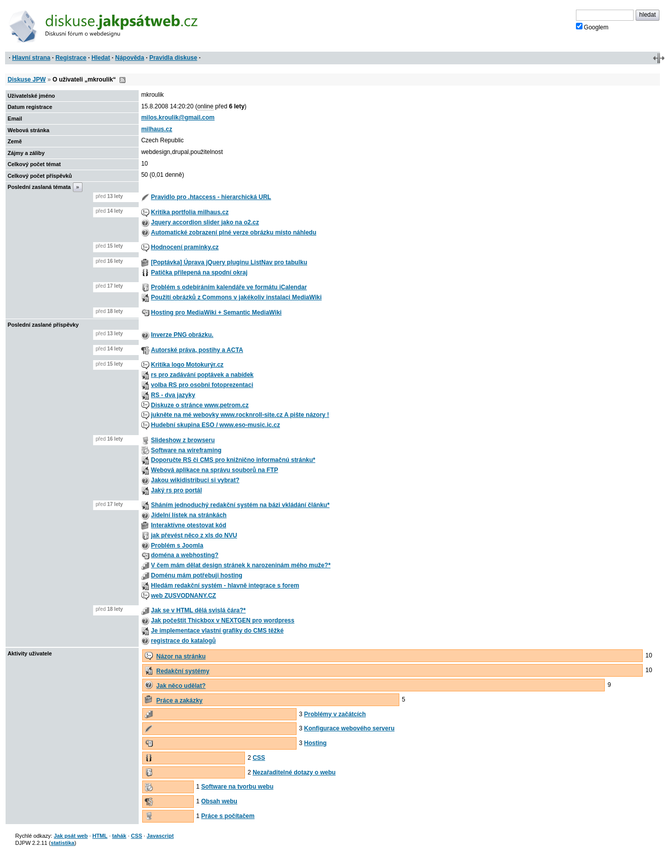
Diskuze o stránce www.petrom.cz (199, 405)
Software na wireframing (186, 450)
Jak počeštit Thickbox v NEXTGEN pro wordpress (222, 620)
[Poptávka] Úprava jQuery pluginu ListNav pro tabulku (229, 262)
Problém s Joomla (177, 545)
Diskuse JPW (27, 79)
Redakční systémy (183, 671)
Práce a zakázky (179, 700)
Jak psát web (71, 836)
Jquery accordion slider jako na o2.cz (205, 222)
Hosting (315, 743)
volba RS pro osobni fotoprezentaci (202, 384)
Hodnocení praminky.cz (185, 247)
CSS (259, 757)
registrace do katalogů (183, 640)
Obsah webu (219, 801)
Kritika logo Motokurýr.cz (187, 364)
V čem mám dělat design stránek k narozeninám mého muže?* (240, 565)
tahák (119, 836)
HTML (99, 836)
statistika (62, 843)
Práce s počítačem (228, 816)
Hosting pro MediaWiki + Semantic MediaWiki (216, 312)
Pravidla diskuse (173, 57)
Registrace (70, 57)
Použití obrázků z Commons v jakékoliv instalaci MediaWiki (236, 297)
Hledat (101, 57)
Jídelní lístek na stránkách (188, 515)
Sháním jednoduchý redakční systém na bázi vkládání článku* (240, 505)
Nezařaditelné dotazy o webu (294, 772)
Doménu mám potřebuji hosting (196, 575)
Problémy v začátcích (335, 714)
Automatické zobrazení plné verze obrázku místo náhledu (233, 232)
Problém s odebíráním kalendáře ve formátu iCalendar (229, 287)
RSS (122, 80)
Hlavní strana (31, 57)
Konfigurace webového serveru (349, 728)
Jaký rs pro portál (176, 490)
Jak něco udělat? (180, 685)
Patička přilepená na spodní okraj (199, 272)
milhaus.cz (156, 129)
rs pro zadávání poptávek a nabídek (202, 374)
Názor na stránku (180, 656)
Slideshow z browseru (183, 440)
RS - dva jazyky (173, 395)
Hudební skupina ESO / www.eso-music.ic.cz (215, 425)
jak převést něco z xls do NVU (194, 535)
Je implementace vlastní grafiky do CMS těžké (217, 630)
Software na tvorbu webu (237, 786)
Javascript (160, 836)
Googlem (592, 27)
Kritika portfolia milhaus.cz (189, 212)
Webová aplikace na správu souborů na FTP (214, 470)
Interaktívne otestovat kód (188, 525)
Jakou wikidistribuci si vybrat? (195, 480)
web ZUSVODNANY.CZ (183, 595)
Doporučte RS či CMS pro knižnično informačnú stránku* (233, 459)
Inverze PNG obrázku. (182, 334)
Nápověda (129, 57)
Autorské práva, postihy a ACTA (197, 350)
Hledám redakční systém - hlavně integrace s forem (225, 585)
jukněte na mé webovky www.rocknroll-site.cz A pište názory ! (240, 414)
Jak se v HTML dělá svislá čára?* (198, 610)
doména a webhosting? (184, 555)
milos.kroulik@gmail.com (178, 117)
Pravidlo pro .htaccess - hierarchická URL (211, 197)
